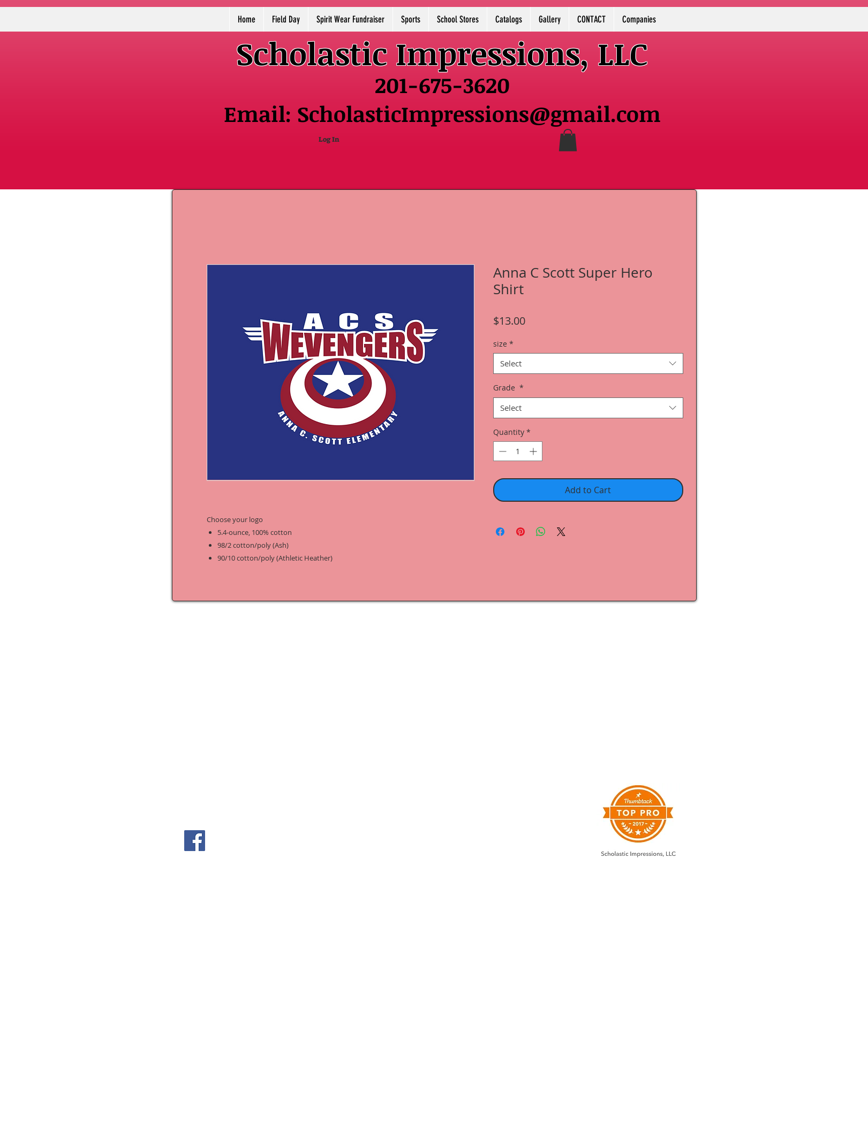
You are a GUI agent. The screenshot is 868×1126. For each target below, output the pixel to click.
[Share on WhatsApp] (540, 531)
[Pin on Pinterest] (520, 531)
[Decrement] (501, 451)
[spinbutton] (517, 451)
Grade (508, 387)
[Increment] (534, 451)
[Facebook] (194, 840)
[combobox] (588, 363)
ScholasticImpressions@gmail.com (479, 113)
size (503, 344)
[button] (567, 140)
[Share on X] (561, 531)
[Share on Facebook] (500, 531)
